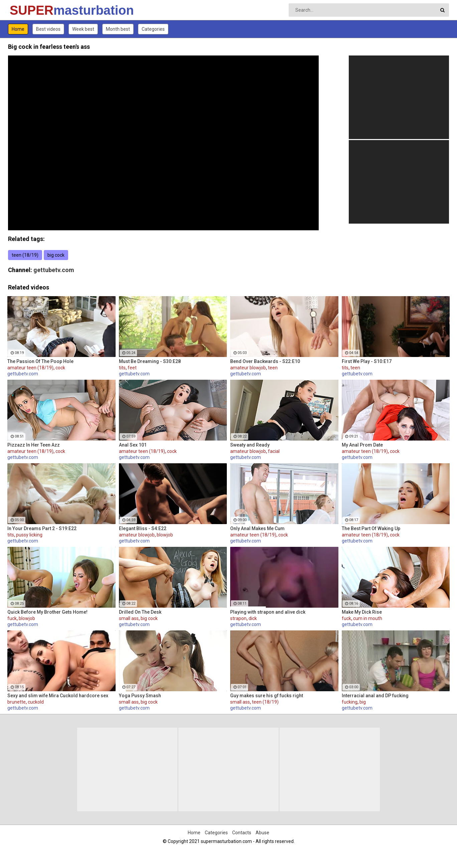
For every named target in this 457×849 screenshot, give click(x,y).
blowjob (165, 534)
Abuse (262, 832)
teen (273, 367)
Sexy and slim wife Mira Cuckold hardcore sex (57, 695)
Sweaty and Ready (250, 445)
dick (253, 618)
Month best (118, 29)
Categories (153, 29)
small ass (129, 618)
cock (60, 367)
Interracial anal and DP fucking (375, 695)
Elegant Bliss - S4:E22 (142, 528)
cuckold (36, 702)
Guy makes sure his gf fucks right (266, 695)
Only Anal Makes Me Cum (257, 528)
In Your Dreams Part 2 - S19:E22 (42, 528)
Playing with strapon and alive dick (267, 612)
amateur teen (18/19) (30, 367)
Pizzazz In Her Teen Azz (33, 445)
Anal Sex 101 (133, 445)
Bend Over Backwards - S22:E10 (265, 361)
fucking (349, 702)
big (362, 702)
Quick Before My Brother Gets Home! (47, 612)
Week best (83, 29)
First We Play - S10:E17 (367, 361)
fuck (12, 618)
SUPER (27, 10)
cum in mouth (367, 618)
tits (122, 367)
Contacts (241, 832)
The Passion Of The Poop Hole (40, 361)
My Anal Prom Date (362, 445)
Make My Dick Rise (362, 612)
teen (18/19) (25, 255)
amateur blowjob (248, 367)
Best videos (48, 29)
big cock (55, 255)
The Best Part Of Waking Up (371, 528)
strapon (238, 618)
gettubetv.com (53, 269)
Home (18, 29)
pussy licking (29, 534)
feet (132, 367)
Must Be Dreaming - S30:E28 (150, 361)
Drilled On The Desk (140, 612)
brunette (16, 702)
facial (274, 451)
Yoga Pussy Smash (140, 695)
